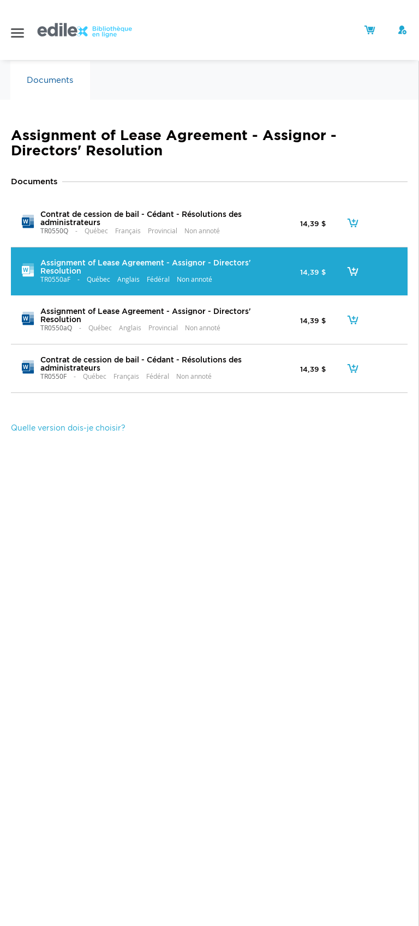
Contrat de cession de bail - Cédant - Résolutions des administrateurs (141, 218)
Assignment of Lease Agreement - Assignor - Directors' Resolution (145, 266)
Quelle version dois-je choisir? (68, 427)
